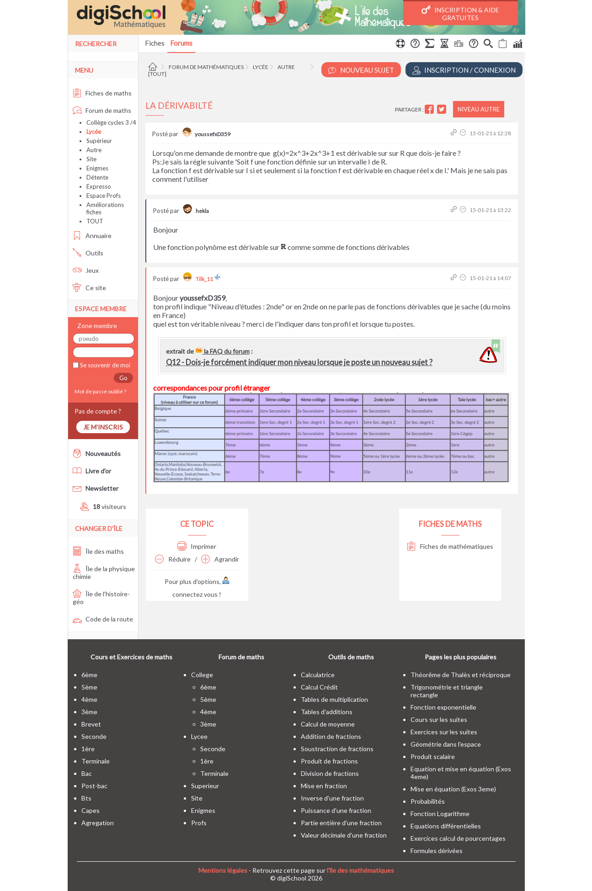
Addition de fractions (331, 736)
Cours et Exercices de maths (131, 657)
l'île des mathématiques (360, 870)
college (202, 675)
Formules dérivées (437, 850)
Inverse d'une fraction (332, 798)
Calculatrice (318, 675)
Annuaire (92, 235)
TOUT (94, 221)
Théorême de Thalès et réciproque (461, 675)
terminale (95, 761)
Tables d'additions (326, 712)
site (197, 798)
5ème (89, 687)
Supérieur (99, 140)
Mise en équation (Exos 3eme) (453, 789)
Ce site (89, 288)
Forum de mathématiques (206, 67)
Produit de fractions (329, 761)
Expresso (98, 186)
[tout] (157, 73)
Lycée (260, 67)
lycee (199, 736)
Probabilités (428, 801)
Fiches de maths (102, 93)
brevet (91, 724)
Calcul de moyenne (328, 724)
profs (199, 823)
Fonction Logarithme (440, 813)
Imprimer (196, 546)
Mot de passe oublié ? (99, 391)
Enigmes (97, 168)
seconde (94, 736)
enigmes (203, 810)
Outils (88, 253)
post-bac (94, 786)
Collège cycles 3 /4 (111, 122)
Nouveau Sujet (361, 70)
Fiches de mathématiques (450, 546)
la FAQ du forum (222, 351)
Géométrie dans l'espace (446, 744)
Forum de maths (102, 110)
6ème (89, 675)
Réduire (173, 559)
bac (86, 773)
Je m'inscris (103, 427)
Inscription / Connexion (464, 70)
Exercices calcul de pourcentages (458, 838)
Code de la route (103, 619)
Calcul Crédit (319, 687)
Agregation (97, 823)
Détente (97, 177)
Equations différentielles (446, 826)
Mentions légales (222, 870)
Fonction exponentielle (443, 707)
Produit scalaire (433, 756)
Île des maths (98, 551)
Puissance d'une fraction (336, 810)
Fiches (155, 43)
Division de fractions (330, 773)
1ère (88, 749)
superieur (205, 786)
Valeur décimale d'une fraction (344, 835)
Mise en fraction (324, 786)
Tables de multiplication (334, 699)
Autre (286, 67)
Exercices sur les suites (444, 732)
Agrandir (220, 559)
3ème (89, 712)
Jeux (86, 270)
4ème (89, 699)
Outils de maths (351, 657)
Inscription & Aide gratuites (460, 13)
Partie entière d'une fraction (341, 823)
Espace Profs (103, 195)
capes (90, 810)
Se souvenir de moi (104, 365)
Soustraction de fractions (337, 749)
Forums (181, 43)
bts (86, 798)
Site (91, 159)
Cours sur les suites (439, 719)
